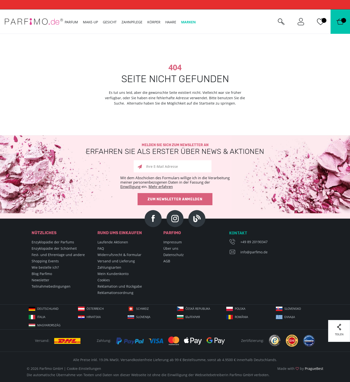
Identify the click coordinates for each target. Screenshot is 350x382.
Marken (188, 22)
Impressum (172, 242)
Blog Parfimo (42, 273)
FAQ (100, 248)
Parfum (71, 22)
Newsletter (40, 280)
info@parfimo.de (254, 252)
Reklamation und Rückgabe (119, 286)
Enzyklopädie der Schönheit (54, 248)
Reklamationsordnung (115, 292)
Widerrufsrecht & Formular (119, 254)
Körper (153, 22)
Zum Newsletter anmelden (175, 199)
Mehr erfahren (161, 186)
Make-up (90, 22)
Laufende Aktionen (112, 242)
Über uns (170, 248)
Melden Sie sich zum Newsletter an (175, 149)
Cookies (103, 280)
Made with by (300, 368)
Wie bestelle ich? (45, 267)
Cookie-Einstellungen (84, 368)
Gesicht (110, 22)
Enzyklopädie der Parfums (53, 242)
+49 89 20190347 (254, 242)
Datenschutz (173, 254)
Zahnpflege (132, 22)
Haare (170, 22)
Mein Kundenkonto (113, 273)
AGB (166, 261)
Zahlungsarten (109, 267)
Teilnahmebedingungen (51, 286)
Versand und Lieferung (116, 261)
